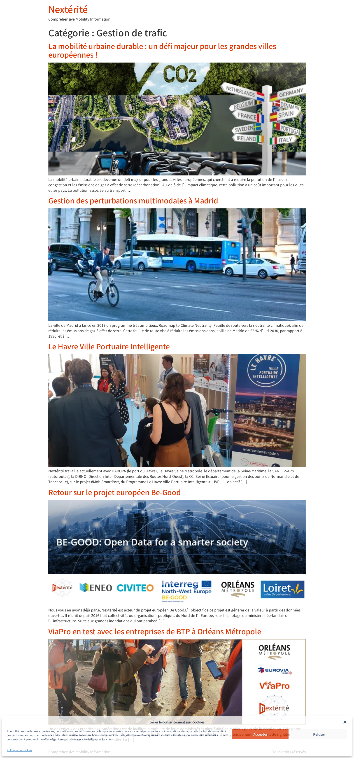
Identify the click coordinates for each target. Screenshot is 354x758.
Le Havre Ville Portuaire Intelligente (109, 346)
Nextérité (68, 9)
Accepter (260, 734)
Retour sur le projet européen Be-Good (114, 492)
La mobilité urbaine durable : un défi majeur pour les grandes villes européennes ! (162, 50)
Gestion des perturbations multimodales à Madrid (133, 200)
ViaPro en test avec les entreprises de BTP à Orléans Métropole (154, 631)
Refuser (319, 734)
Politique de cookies (19, 750)
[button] (345, 722)
